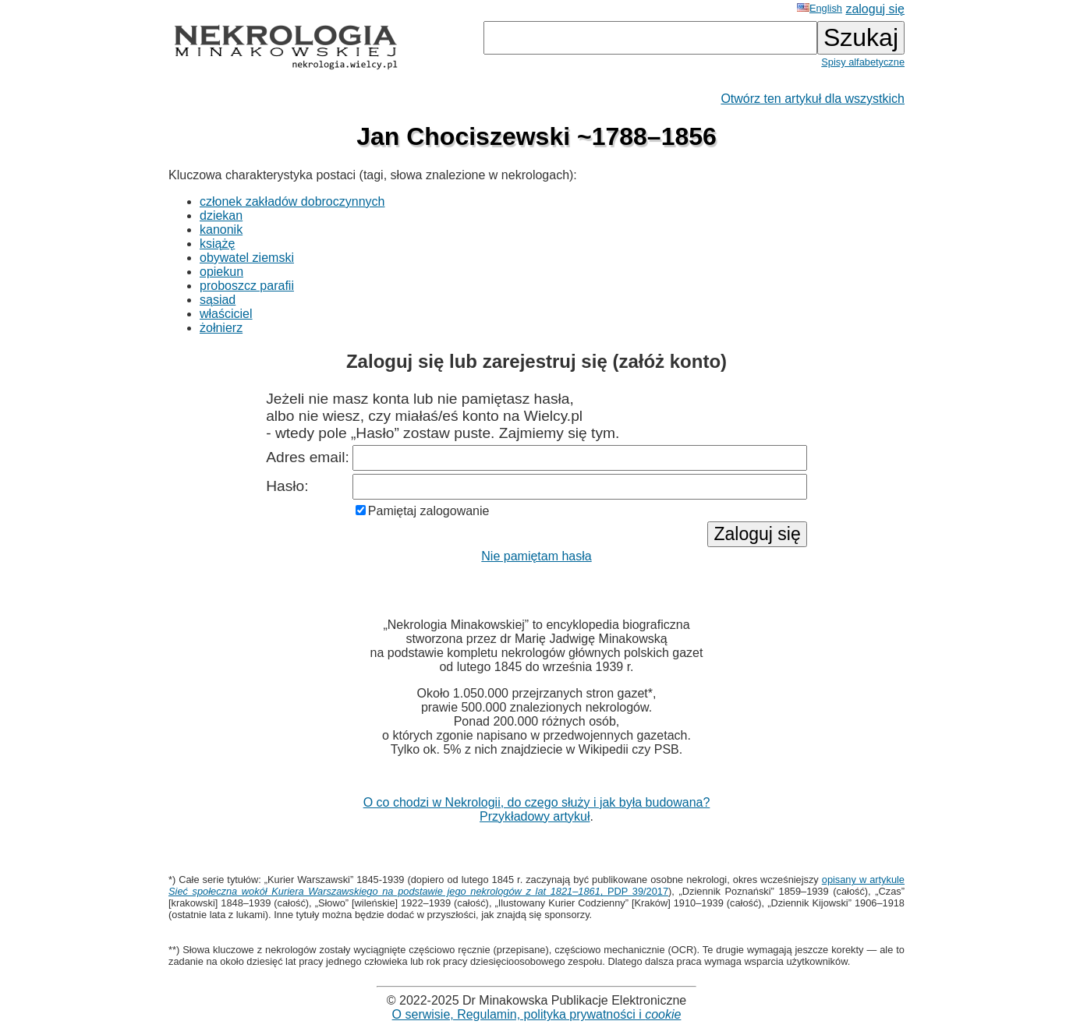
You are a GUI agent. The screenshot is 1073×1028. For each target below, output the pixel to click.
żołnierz (221, 327)
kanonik (221, 229)
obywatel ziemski (247, 257)
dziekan (221, 215)
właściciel (226, 313)
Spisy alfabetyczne (863, 62)
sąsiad (217, 299)
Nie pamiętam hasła (536, 556)
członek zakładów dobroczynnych (292, 201)
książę (217, 243)
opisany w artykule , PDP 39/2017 (536, 885)
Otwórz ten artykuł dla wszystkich (813, 98)
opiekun (221, 271)
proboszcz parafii (247, 285)
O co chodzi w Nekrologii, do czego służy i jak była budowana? (536, 802)
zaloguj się (875, 9)
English (819, 8)
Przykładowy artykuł (535, 816)
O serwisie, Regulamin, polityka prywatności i (537, 1014)
